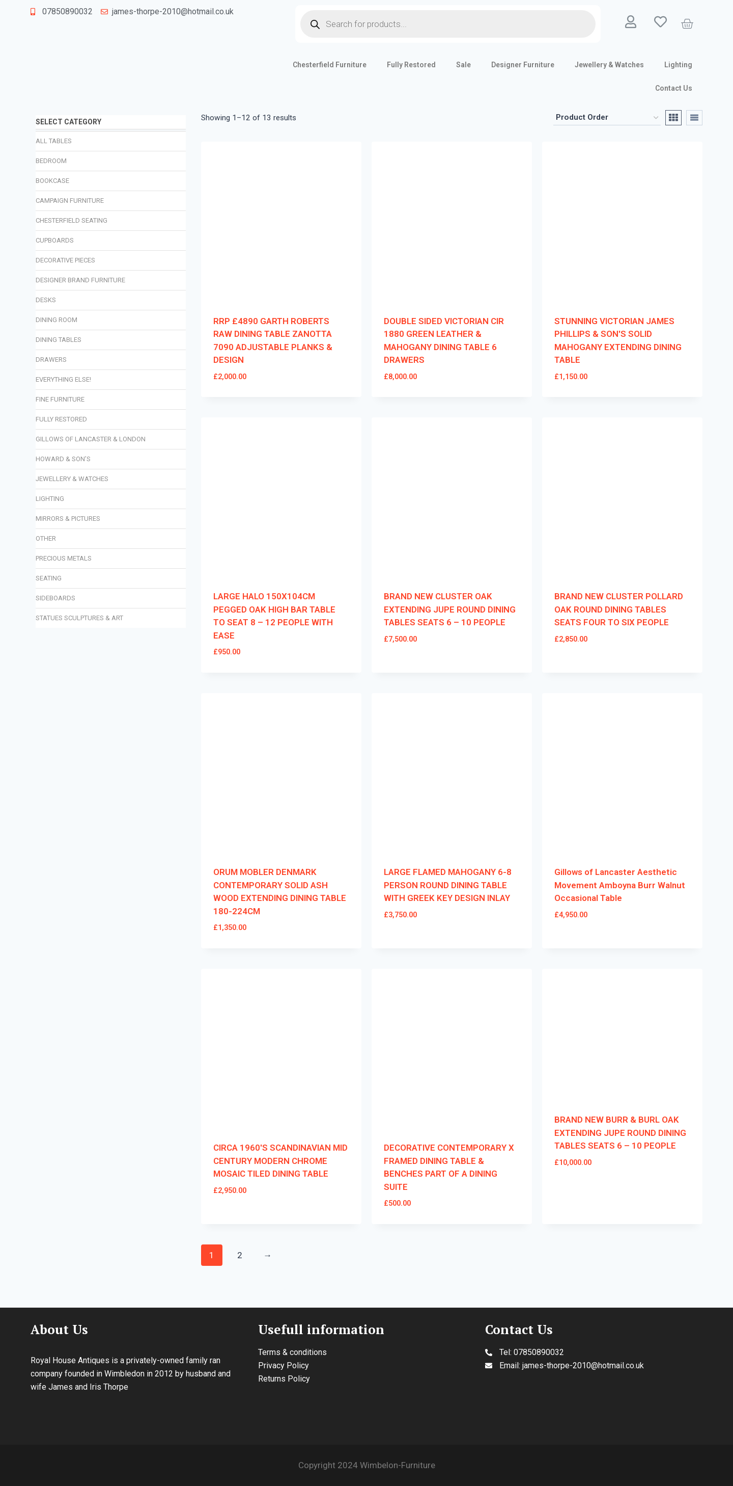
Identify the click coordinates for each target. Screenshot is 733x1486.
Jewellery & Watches (609, 65)
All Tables (54, 141)
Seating (49, 578)
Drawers (51, 359)
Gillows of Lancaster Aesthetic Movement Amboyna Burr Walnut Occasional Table (619, 885)
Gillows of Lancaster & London (91, 439)
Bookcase (52, 180)
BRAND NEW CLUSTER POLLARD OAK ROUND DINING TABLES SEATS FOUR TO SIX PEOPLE (618, 609)
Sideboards (55, 598)
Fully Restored (411, 65)
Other (46, 538)
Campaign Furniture (70, 200)
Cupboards (55, 240)
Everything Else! (63, 379)
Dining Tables (58, 339)
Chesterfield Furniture (329, 65)
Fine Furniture (60, 399)
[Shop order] (607, 117)
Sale (463, 65)
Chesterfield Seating (71, 220)
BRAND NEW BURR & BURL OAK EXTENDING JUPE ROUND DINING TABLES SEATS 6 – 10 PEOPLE (620, 1132)
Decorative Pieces (65, 260)
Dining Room (56, 320)
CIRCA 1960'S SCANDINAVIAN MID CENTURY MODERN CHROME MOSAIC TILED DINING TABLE (280, 1161)
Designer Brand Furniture (80, 280)
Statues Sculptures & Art (79, 618)
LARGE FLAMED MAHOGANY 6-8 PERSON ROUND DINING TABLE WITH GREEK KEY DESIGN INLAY (448, 885)
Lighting (678, 65)
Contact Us (673, 88)
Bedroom (51, 161)
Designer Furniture (522, 65)
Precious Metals (64, 558)
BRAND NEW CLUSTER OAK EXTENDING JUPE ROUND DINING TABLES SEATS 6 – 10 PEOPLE (450, 609)
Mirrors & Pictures (68, 518)
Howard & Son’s (63, 459)
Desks (46, 300)
